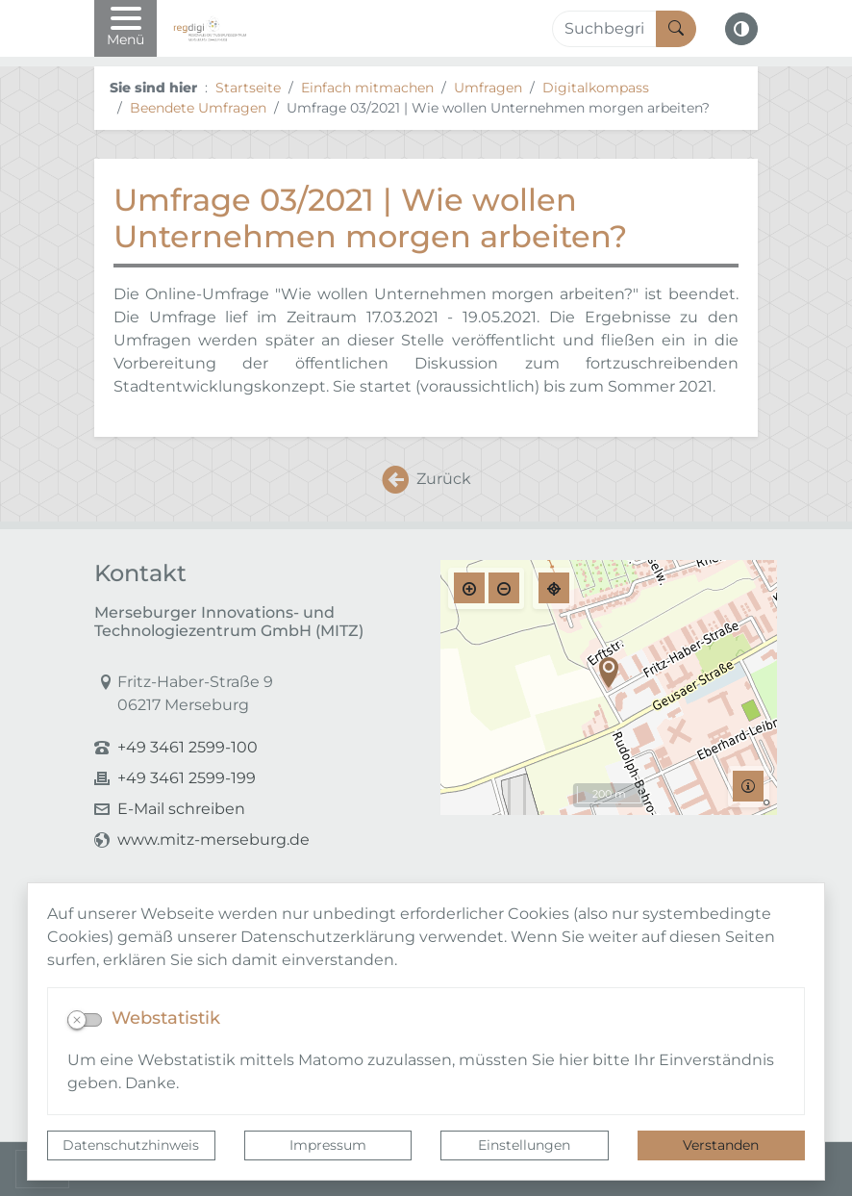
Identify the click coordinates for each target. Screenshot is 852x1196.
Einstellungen (524, 1145)
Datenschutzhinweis (131, 1145)
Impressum (327, 1145)
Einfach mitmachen (367, 87)
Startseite (248, 87)
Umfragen (488, 87)
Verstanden (721, 1145)
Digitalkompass (595, 87)
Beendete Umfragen (198, 107)
